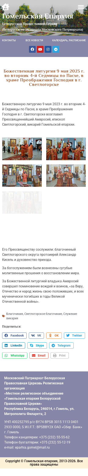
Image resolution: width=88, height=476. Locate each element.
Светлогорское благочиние (43, 312)
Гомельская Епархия (37, 16)
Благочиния (14, 312)
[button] (81, 7)
